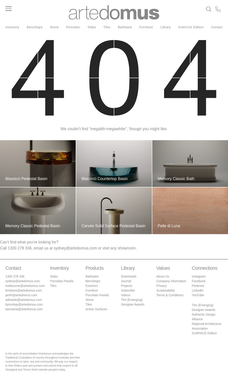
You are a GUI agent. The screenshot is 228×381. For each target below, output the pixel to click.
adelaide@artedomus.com (23, 300)
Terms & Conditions (169, 295)
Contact (217, 27)
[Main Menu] (37, 9)
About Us (162, 276)
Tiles (106, 27)
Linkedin (197, 290)
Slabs (92, 27)
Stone (54, 27)
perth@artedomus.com (21, 295)
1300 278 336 (20, 248)
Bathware (125, 27)
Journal (126, 281)
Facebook (198, 281)
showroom (127, 248)
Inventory (12, 27)
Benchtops (35, 27)
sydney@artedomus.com (75, 248)
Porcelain (73, 27)
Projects (126, 286)
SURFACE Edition (204, 333)
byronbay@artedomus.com (24, 304)
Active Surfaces (96, 309)
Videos (125, 295)
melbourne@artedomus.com (25, 286)
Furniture (146, 27)
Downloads (128, 276)
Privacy (161, 286)
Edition (191, 27)
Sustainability (165, 290)
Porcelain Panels (61, 281)
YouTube (198, 295)
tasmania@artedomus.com (24, 309)
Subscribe (128, 290)
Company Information (171, 281)
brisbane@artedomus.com (23, 290)
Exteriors (92, 286)
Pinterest (198, 286)
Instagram (199, 276)
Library (165, 27)
